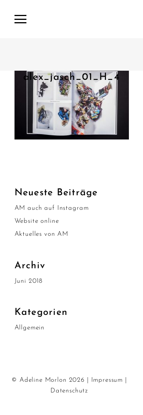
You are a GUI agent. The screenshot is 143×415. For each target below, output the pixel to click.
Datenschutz (69, 390)
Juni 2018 (28, 281)
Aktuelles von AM (41, 234)
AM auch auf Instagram (51, 208)
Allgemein (29, 327)
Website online (36, 221)
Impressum (107, 380)
